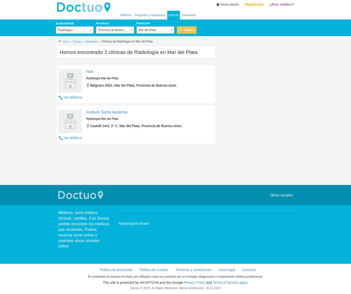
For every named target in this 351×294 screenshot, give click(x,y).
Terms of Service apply (230, 282)
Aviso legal (227, 270)
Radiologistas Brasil (134, 223)
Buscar (189, 29)
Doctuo (81, 195)
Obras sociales (281, 195)
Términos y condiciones (193, 270)
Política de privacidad (116, 270)
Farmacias (188, 15)
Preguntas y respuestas (150, 15)
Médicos (125, 15)
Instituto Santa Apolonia (106, 112)
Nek (89, 72)
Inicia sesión (229, 4)
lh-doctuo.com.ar (85, 7)
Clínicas (173, 15)
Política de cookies (154, 270)
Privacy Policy (194, 282)
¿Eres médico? (282, 4)
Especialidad (65, 23)
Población (143, 23)
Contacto (249, 270)
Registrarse (254, 4)
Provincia (102, 23)
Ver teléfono (73, 97)
